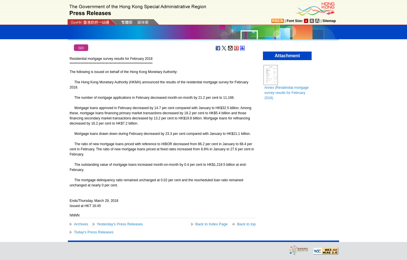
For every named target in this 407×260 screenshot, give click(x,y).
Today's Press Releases (93, 232)
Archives (81, 224)
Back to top (246, 224)
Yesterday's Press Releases (120, 224)
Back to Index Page (211, 224)
